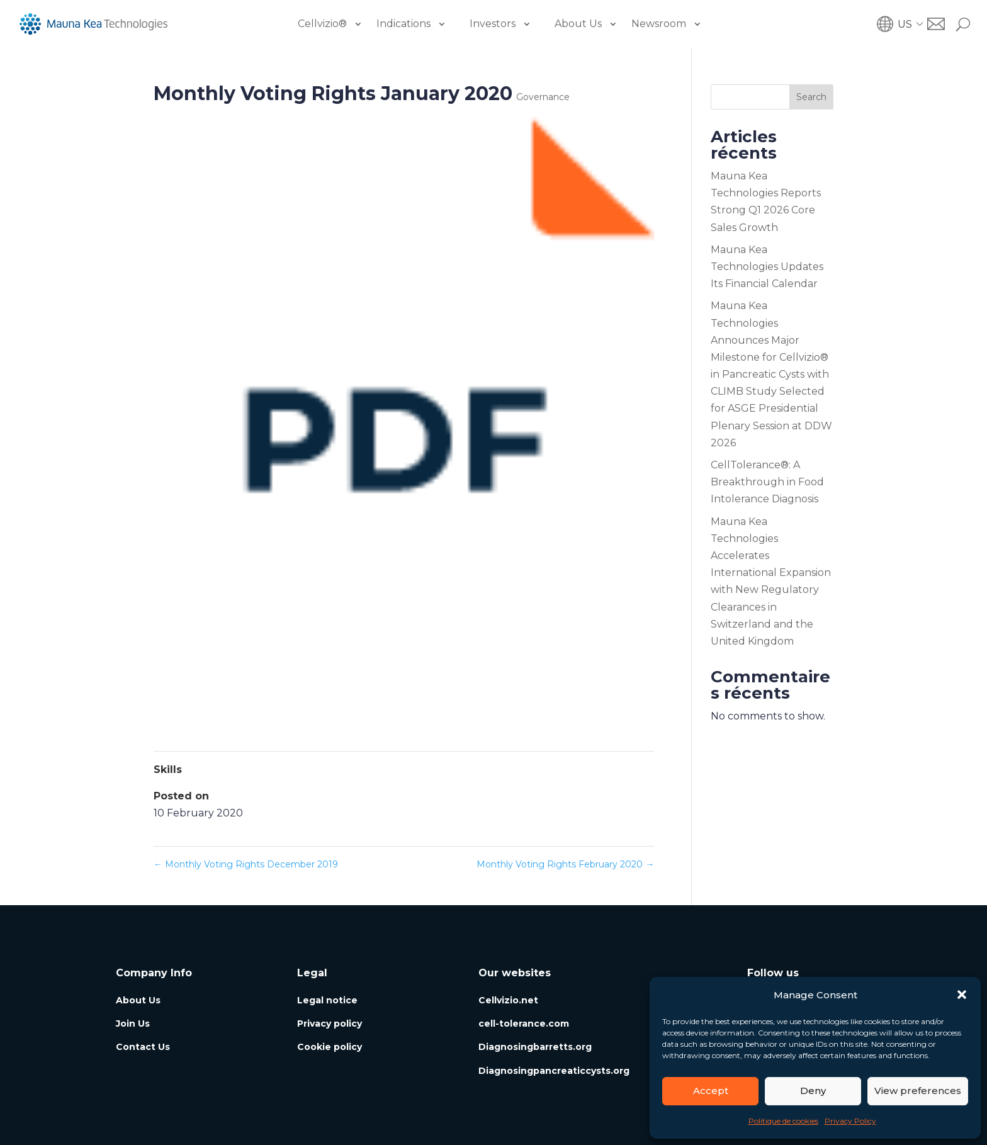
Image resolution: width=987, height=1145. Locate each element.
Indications (403, 24)
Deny (813, 1091)
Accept (710, 1091)
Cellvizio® (322, 24)
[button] (962, 994)
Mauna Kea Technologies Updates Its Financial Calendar (767, 267)
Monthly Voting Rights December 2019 (246, 864)
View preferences (917, 1091)
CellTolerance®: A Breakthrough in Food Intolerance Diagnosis (767, 482)
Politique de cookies (783, 1120)
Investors (493, 24)
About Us (578, 24)
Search (811, 97)
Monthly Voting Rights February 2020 (565, 864)
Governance (543, 97)
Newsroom (658, 24)
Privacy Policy (850, 1120)
